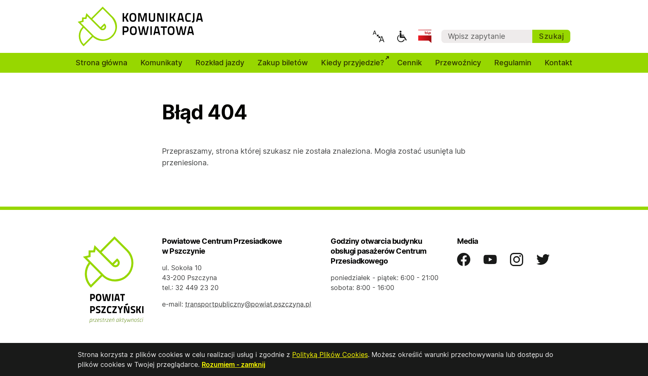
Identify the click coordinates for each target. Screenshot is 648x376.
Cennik (409, 62)
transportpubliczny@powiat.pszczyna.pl (248, 304)
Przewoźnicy (458, 62)
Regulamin (512, 62)
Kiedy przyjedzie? (356, 61)
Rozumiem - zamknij (233, 364)
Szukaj (551, 36)
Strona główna (101, 62)
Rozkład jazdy (219, 62)
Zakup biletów (282, 62)
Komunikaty (161, 62)
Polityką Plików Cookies (330, 354)
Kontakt (558, 62)
